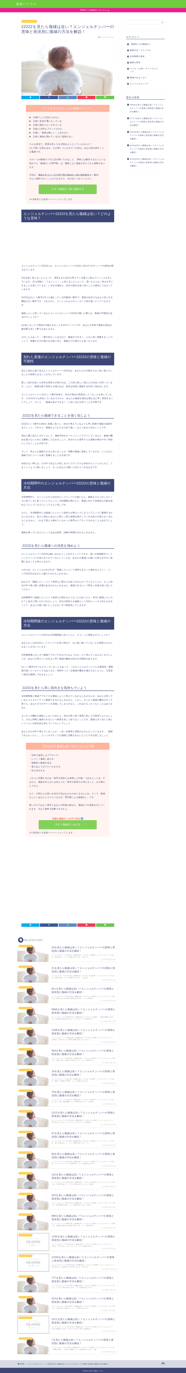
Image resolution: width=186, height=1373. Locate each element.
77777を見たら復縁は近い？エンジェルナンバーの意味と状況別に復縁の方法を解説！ (147, 122)
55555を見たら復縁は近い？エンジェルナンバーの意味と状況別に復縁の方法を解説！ (147, 108)
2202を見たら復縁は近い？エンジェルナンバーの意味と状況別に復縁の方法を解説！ (147, 135)
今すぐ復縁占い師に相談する (67, 189)
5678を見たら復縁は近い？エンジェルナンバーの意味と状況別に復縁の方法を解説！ (147, 149)
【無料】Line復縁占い (140, 44)
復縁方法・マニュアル (140, 50)
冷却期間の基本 (137, 56)
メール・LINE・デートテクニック (144, 70)
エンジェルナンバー (29, 21)
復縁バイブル (26, 4)
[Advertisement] (67, 244)
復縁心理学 (135, 62)
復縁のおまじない (138, 77)
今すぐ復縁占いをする (67, 824)
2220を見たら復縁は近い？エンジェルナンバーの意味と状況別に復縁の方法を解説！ (147, 162)
